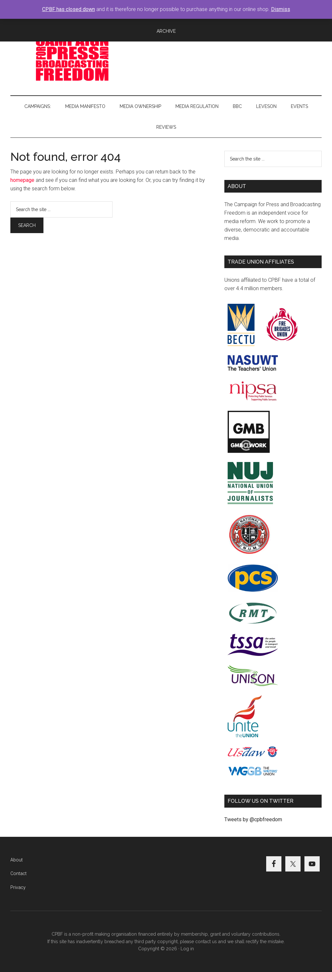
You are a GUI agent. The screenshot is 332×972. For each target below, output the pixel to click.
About (16, 859)
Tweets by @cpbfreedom (253, 819)
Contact (18, 873)
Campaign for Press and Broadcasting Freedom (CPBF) (72, 58)
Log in (187, 948)
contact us (206, 941)
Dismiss (280, 9)
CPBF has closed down (68, 9)
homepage (22, 180)
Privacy (18, 887)
